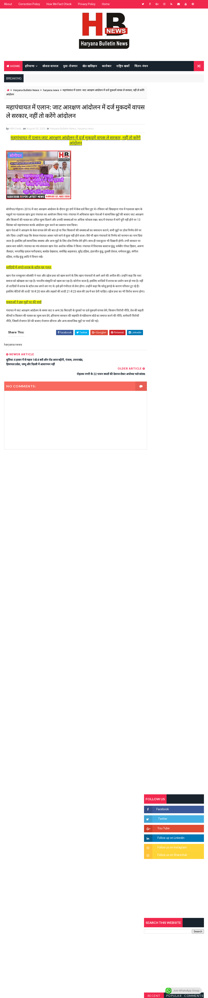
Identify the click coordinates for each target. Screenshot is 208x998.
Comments (193, 388)
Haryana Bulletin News (26, 90)
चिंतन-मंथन (141, 65)
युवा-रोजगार (70, 65)
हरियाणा (30, 65)
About (8, 4)
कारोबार (107, 65)
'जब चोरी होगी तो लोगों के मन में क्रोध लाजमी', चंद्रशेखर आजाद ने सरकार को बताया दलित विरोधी (182, 477)
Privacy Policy (86, 4)
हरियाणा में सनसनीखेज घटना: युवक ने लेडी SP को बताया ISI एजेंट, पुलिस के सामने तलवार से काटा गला (182, 494)
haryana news (51, 90)
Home (106, 4)
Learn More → (18, 882)
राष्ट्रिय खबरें (123, 65)
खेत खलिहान (89, 65)
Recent (153, 388)
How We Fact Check (59, 4)
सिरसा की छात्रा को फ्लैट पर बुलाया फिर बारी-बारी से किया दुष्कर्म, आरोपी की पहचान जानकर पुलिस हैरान (182, 460)
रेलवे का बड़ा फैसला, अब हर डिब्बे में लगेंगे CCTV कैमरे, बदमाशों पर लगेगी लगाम (182, 611)
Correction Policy (29, 4)
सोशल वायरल (50, 65)
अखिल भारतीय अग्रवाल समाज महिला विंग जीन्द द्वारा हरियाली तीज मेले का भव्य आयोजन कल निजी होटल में (182, 528)
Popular (174, 388)
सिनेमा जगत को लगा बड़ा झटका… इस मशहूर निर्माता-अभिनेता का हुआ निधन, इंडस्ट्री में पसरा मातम (183, 594)
